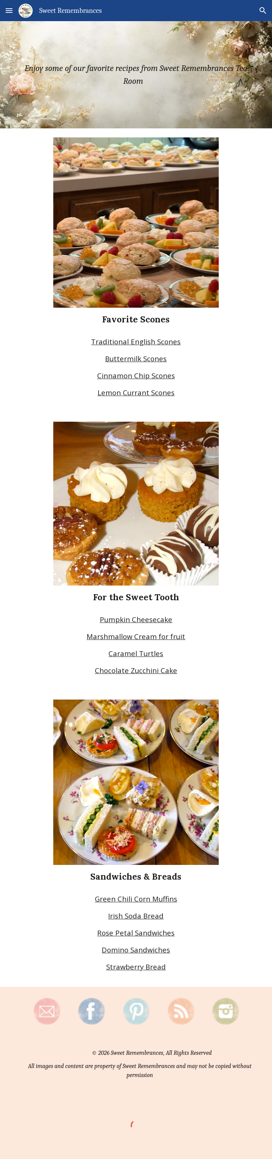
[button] (9, 10)
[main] (136, 75)
